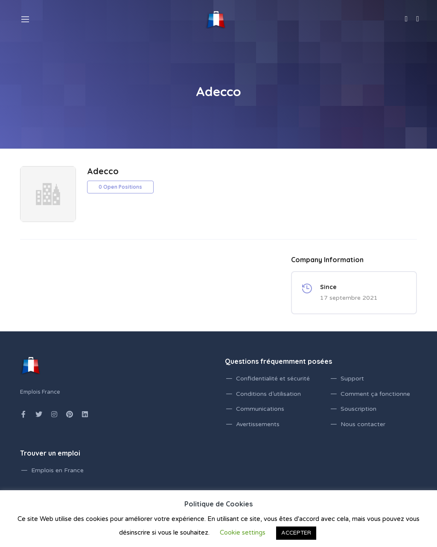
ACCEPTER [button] (296, 532)
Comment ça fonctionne (375, 394)
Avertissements (258, 424)
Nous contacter (363, 424)
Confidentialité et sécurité (273, 378)
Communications (260, 408)
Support (352, 378)
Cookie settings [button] (242, 532)
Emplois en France (57, 470)
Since (328, 287)
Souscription (358, 408)
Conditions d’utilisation (268, 394)
